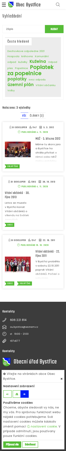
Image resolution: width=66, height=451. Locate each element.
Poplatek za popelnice (30, 70)
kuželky (22, 62)
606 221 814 (18, 320)
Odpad (52, 62)
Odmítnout (30, 444)
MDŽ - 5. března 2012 (48, 138)
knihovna (27, 56)
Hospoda (13, 56)
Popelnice (21, 68)
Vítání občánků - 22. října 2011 (48, 253)
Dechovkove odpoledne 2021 (26, 51)
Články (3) (37, 116)
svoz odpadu (37, 79)
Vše (24, 116)
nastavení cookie (42, 426)
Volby (11, 90)
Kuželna (38, 61)
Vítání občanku (46, 85)
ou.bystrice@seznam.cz (24, 327)
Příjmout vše (12, 444)
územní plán (20, 84)
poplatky (17, 79)
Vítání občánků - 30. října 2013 (17, 195)
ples (10, 68)
